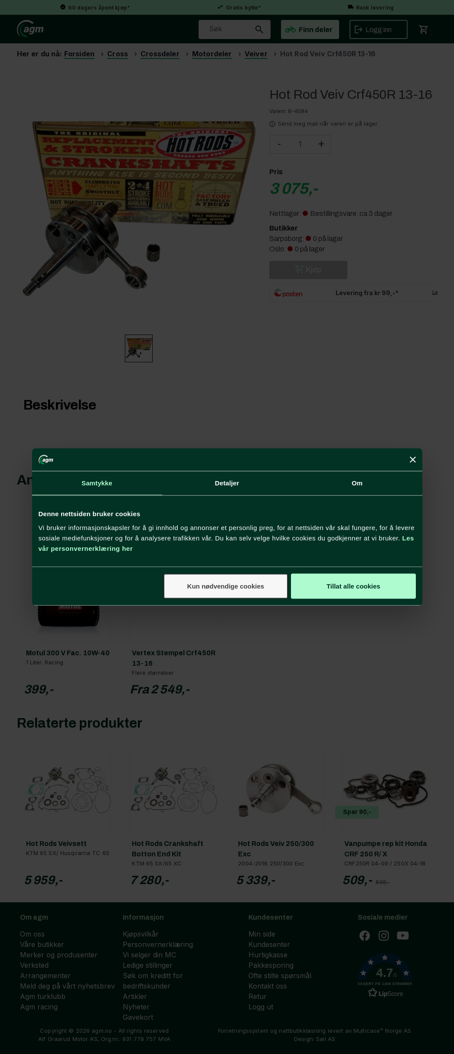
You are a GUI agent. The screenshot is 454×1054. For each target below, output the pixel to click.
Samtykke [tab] (97, 483)
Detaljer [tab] (227, 483)
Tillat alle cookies (353, 585)
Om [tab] (357, 483)
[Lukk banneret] (413, 460)
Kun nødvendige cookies (226, 585)
